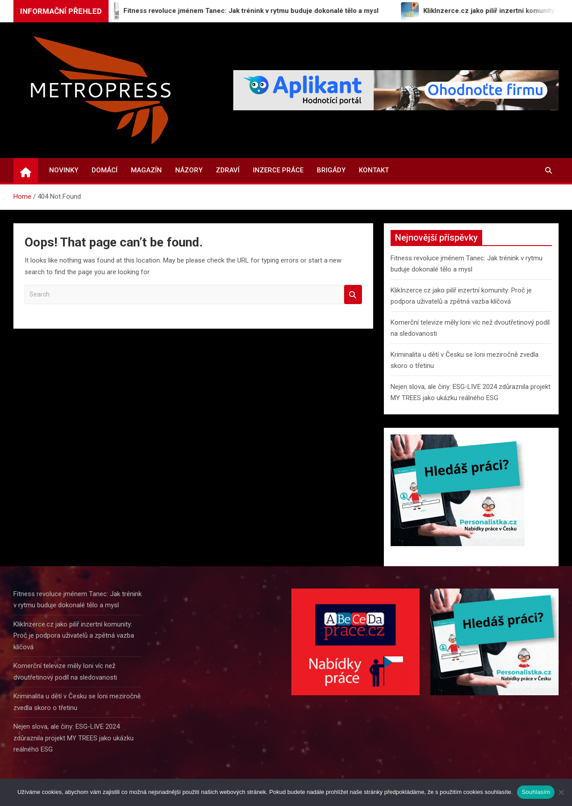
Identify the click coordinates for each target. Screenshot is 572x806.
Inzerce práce (278, 170)
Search (353, 294)
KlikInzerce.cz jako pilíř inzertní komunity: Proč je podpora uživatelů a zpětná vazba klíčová (73, 635)
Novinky (63, 170)
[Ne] (560, 792)
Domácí (105, 170)
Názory (188, 170)
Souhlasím (536, 792)
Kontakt (374, 170)
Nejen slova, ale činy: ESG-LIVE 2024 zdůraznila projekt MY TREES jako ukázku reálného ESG (73, 737)
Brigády (331, 170)
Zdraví (228, 170)
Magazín (146, 170)
